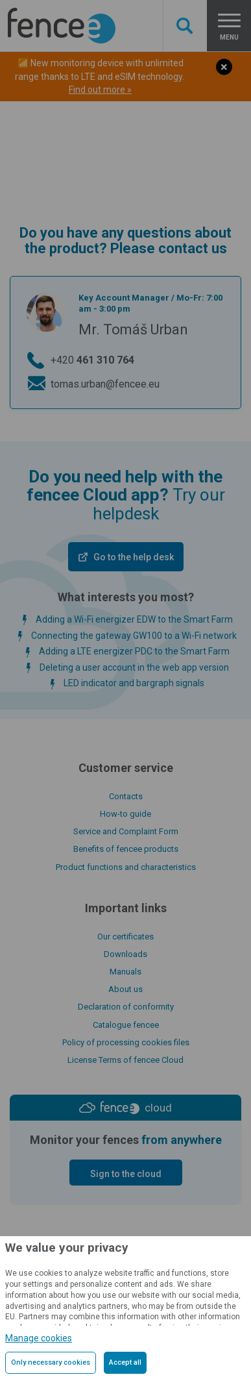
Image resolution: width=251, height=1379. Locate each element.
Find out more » (100, 89)
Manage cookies (38, 1338)
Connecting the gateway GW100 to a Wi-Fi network (134, 635)
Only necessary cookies (50, 1362)
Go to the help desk (133, 557)
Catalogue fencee (126, 1025)
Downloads (125, 954)
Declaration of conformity (126, 1007)
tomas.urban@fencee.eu (105, 384)
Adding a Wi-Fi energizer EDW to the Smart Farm (134, 619)
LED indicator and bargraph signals (134, 683)
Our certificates (125, 936)
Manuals (125, 971)
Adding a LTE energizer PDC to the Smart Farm (134, 651)
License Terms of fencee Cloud (125, 1060)
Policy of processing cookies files (125, 1042)
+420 (92, 360)
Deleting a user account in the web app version (134, 667)
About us (125, 989)
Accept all (125, 1362)
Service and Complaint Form (125, 831)
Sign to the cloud (125, 1174)
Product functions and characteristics (126, 867)
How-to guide (125, 814)
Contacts (126, 796)
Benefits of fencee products (125, 849)
